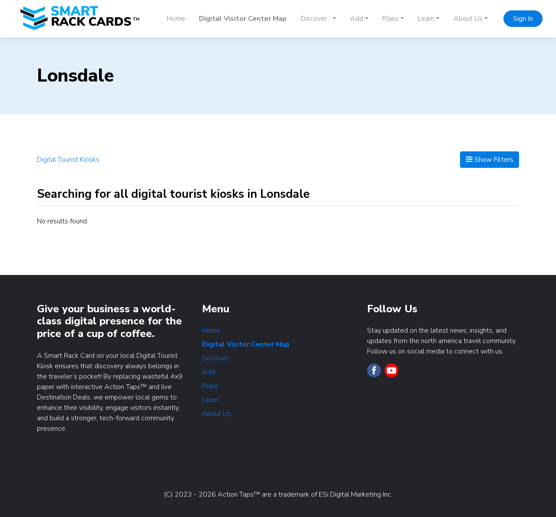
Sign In (523, 18)
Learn (210, 400)
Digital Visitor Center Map (243, 18)
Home (176, 18)
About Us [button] (468, 18)
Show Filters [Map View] (489, 159)
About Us (216, 414)
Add (208, 372)
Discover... (217, 358)
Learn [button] (426, 18)
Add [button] (356, 18)
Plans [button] (390, 18)
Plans (210, 386)
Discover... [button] (316, 18)
